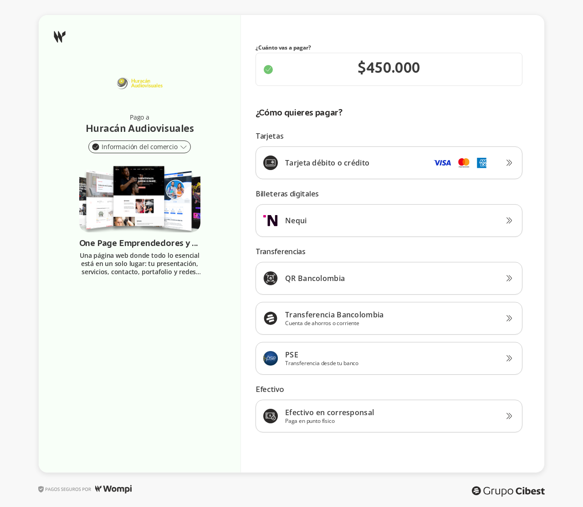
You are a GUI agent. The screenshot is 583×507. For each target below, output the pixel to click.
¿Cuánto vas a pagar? (283, 47)
